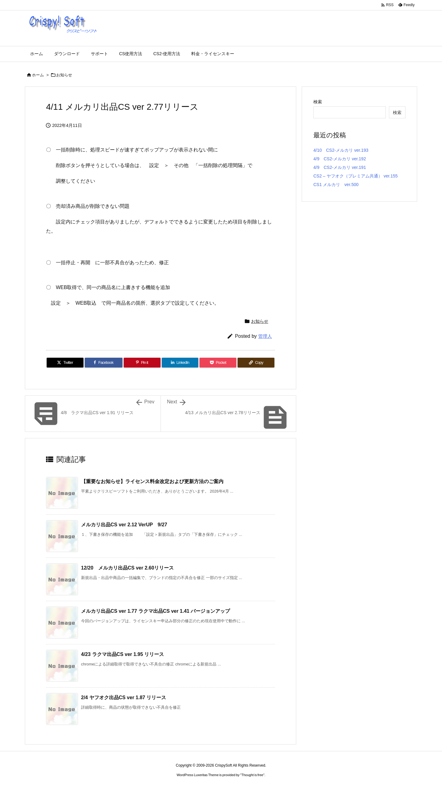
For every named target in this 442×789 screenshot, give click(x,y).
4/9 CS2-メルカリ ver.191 (339, 167)
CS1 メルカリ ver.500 (336, 184)
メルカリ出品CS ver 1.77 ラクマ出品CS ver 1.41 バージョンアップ (155, 611)
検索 (317, 101)
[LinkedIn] (180, 363)
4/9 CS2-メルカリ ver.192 (339, 158)
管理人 (265, 336)
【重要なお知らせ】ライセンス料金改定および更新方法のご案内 (152, 481)
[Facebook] (103, 363)
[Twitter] (65, 363)
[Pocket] (218, 363)
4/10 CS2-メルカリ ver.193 (340, 150)
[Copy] (256, 363)
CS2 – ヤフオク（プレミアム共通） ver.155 (355, 175)
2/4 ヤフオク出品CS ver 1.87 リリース (123, 697)
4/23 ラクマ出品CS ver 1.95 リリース (122, 654)
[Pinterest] (142, 363)
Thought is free (252, 775)
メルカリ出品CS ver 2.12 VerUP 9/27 (124, 524)
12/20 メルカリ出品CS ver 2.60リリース (127, 567)
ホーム (38, 75)
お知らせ (64, 75)
